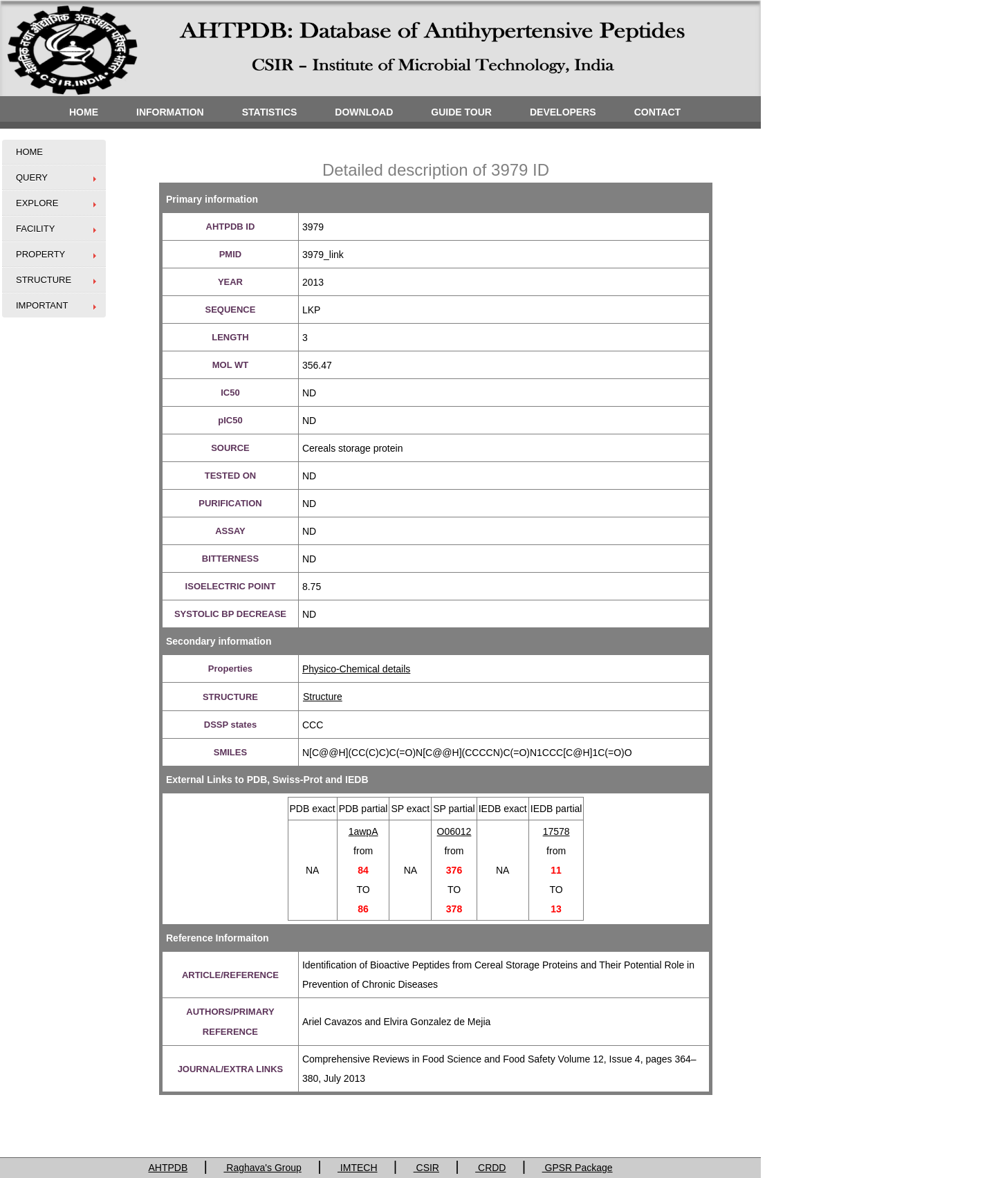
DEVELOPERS (563, 112)
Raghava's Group (262, 1167)
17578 (556, 831)
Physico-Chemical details (356, 668)
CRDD (490, 1167)
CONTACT (657, 112)
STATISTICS (269, 112)
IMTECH (358, 1167)
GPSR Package (577, 1167)
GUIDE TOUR (461, 112)
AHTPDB (167, 1167)
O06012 (454, 831)
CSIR (426, 1167)
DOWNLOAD (364, 112)
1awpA (363, 831)
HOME (83, 112)
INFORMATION (170, 112)
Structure (322, 696)
